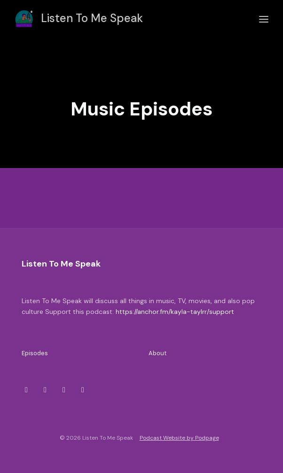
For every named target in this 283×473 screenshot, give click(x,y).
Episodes (35, 353)
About (157, 353)
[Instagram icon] (45, 390)
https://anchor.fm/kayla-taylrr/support (175, 311)
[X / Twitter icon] (26, 390)
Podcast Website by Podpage (179, 438)
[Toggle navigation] (263, 19)
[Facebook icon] (64, 390)
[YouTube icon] (82, 390)
